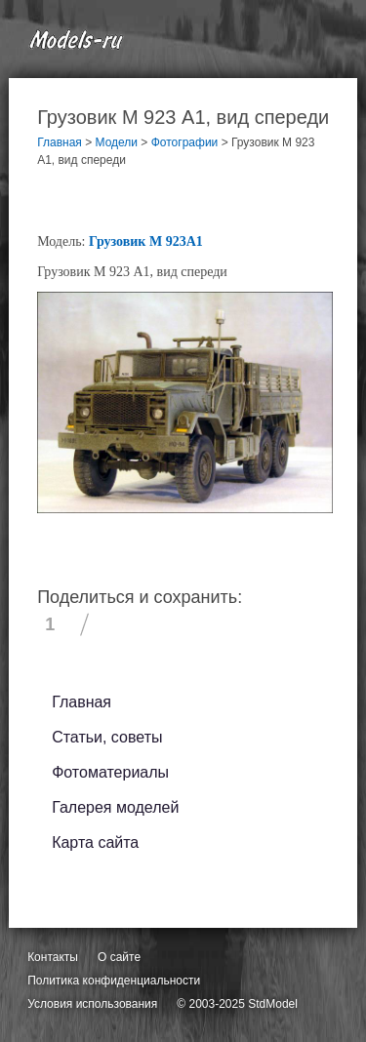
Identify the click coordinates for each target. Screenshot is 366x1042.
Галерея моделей (115, 807)
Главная (81, 702)
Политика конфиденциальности (113, 980)
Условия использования (92, 1004)
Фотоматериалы (110, 772)
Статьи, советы (107, 737)
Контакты (52, 957)
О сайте (119, 957)
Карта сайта (95, 842)
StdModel (273, 1004)
